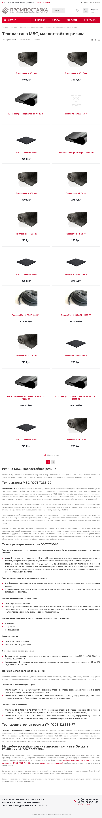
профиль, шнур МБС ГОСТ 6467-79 (77, 760)
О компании (90, 20)
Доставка (40, 20)
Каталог (11, 20)
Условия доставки (11, 802)
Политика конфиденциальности (19, 806)
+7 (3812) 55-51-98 (27, 2)
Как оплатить (37, 799)
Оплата (56, 20)
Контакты (72, 20)
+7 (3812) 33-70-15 (11, 2)
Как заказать (22, 799)
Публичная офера (32, 802)
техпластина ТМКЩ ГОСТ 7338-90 (16, 763)
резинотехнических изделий (51, 763)
